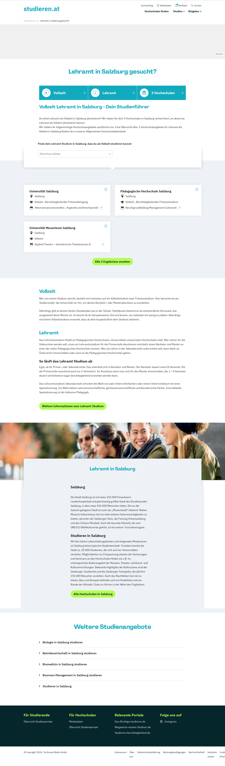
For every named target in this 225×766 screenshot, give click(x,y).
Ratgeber (193, 11)
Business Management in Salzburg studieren (72, 675)
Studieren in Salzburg (57, 686)
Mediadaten (76, 721)
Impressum (121, 752)
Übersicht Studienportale (38, 721)
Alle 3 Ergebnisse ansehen (112, 261)
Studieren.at (30, 20)
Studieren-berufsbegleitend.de (132, 732)
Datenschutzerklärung (148, 752)
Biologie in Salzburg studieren (63, 642)
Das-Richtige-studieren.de (130, 721)
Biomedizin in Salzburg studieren (65, 664)
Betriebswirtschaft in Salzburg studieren (70, 653)
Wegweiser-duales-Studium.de (133, 727)
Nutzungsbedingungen (174, 752)
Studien (178, 11)
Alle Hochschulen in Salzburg (93, 594)
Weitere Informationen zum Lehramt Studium (73, 406)
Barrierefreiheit (197, 752)
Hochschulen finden (157, 11)
